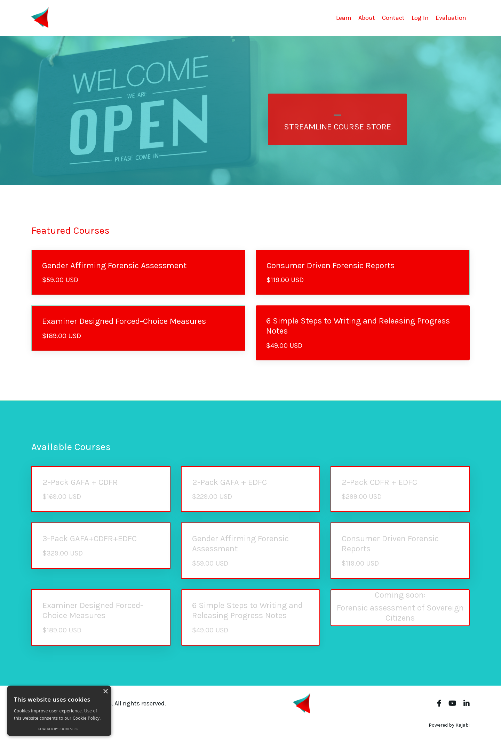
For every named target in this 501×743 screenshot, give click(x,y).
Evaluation (451, 18)
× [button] (105, 691)
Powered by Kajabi (449, 725)
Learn (343, 18)
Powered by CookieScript (59, 729)
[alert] (59, 711)
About (366, 18)
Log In (420, 18)
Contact (393, 18)
